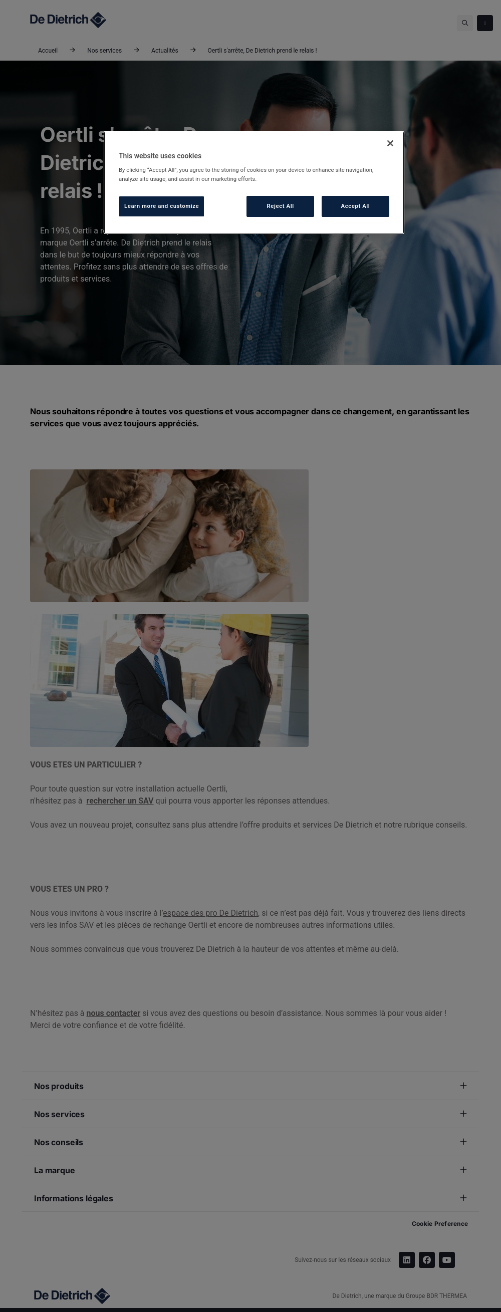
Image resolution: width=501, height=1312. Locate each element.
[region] (254, 182)
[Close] (390, 143)
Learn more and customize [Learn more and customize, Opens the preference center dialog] (161, 205)
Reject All (280, 205)
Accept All (355, 205)
